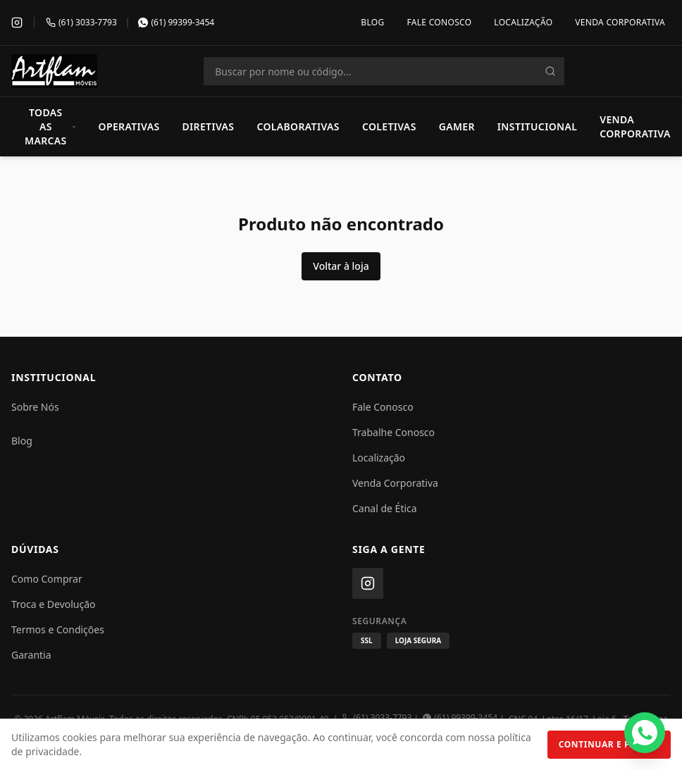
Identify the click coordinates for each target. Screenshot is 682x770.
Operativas (129, 126)
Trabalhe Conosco (393, 432)
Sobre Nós (35, 407)
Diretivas (208, 126)
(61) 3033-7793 (377, 718)
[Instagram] (17, 22)
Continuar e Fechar (609, 744)
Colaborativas (297, 126)
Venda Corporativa (620, 22)
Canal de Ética (384, 508)
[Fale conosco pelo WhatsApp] (644, 732)
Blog (372, 22)
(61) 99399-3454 (460, 718)
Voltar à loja (340, 266)
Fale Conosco (439, 22)
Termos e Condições (57, 629)
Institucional (537, 126)
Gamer (457, 126)
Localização (523, 22)
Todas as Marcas (50, 126)
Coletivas (389, 126)
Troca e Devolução (53, 604)
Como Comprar (46, 578)
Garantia (31, 655)
